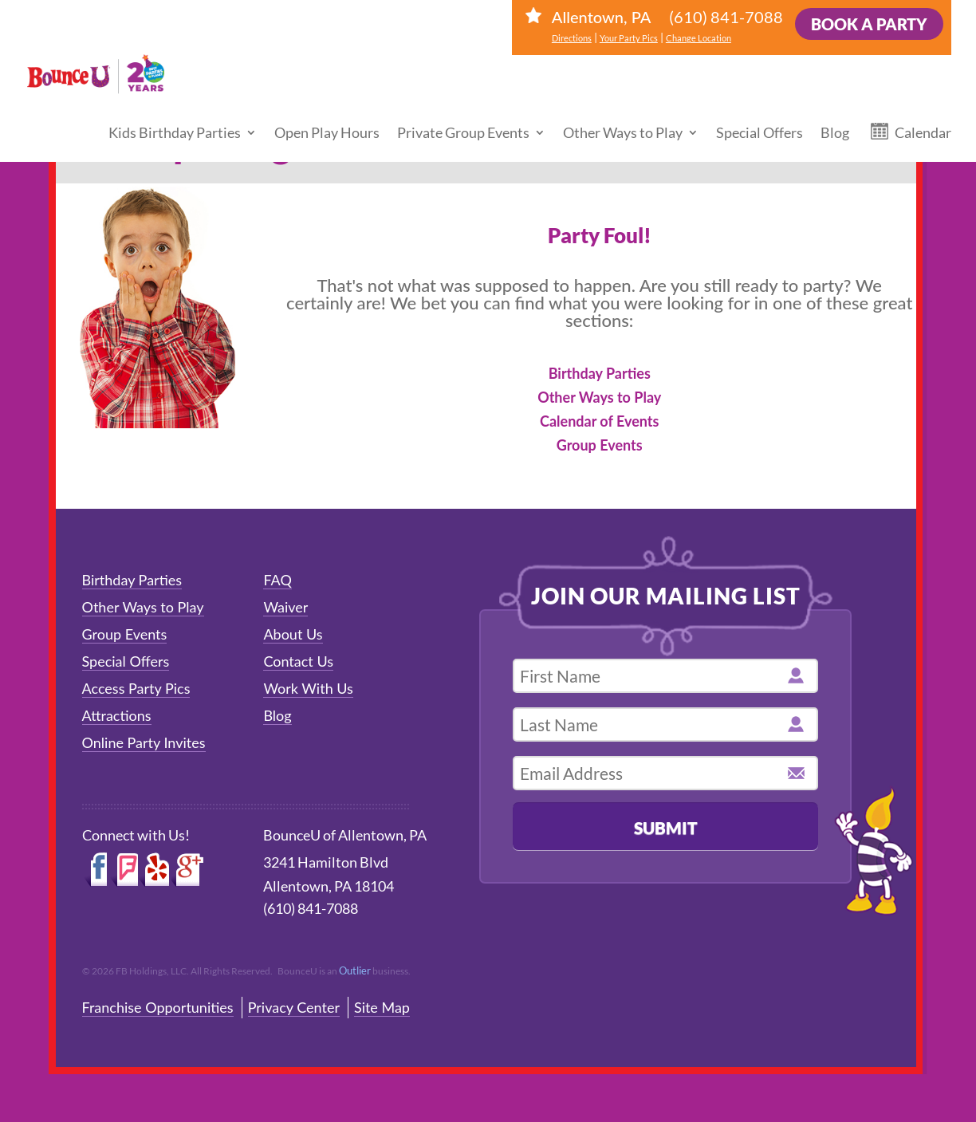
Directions (572, 38)
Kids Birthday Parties (174, 115)
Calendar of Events (599, 421)
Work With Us (308, 688)
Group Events (600, 445)
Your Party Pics (629, 38)
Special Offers (759, 115)
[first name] (665, 676)
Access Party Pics (136, 688)
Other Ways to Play (623, 115)
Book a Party (869, 23)
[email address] (665, 773)
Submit (666, 827)
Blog (835, 115)
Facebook (96, 870)
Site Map (382, 1007)
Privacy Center (294, 1007)
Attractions (117, 715)
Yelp (154, 870)
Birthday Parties (600, 373)
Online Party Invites (144, 742)
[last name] (665, 724)
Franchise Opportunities (158, 1007)
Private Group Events (463, 115)
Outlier (355, 970)
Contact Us (298, 661)
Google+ (188, 870)
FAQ (277, 580)
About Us (292, 634)
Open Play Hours (327, 115)
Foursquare (124, 870)
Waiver (285, 607)
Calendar (923, 115)
